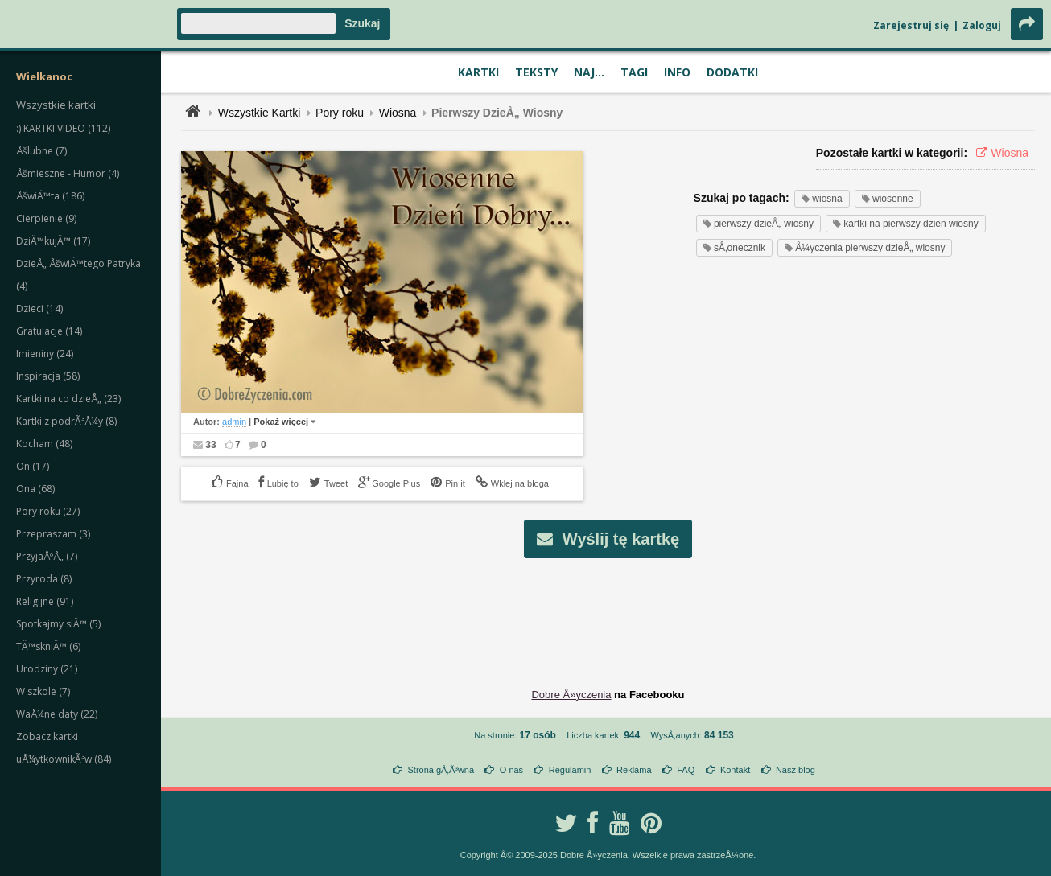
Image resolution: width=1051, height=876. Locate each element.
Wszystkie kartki (56, 104)
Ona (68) (35, 489)
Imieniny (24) (44, 353)
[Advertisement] (608, 610)
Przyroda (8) (44, 579)
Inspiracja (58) (48, 376)
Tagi (634, 72)
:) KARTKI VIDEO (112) (63, 128)
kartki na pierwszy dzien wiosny (906, 223)
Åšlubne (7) (41, 151)
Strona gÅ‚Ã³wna (441, 770)
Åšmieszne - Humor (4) (67, 173)
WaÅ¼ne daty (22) (56, 714)
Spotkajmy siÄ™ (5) (58, 624)
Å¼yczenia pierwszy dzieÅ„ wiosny (865, 247)
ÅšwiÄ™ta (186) (50, 196)
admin (234, 421)
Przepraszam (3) (53, 534)
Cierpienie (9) (46, 218)
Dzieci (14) (39, 308)
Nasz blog (795, 770)
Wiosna (398, 112)
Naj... (589, 72)
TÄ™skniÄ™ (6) (48, 646)
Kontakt (735, 770)
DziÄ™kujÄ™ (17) (53, 241)
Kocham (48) (44, 443)
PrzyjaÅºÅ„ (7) (46, 556)
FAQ (685, 770)
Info (677, 72)
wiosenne (887, 198)
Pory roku (339, 112)
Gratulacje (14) (49, 331)
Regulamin (570, 770)
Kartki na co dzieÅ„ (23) (68, 398)
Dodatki (732, 72)
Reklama (633, 770)
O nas (511, 770)
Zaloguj (981, 25)
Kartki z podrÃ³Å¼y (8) (66, 421)
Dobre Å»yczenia (571, 695)
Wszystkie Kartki (259, 112)
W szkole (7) (43, 691)
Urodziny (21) (46, 669)
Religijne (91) (44, 601)
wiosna (822, 198)
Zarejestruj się (911, 25)
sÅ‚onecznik (734, 247)
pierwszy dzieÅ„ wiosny (758, 223)
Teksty (536, 72)
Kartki (478, 72)
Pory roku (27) (48, 511)
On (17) (32, 466)
